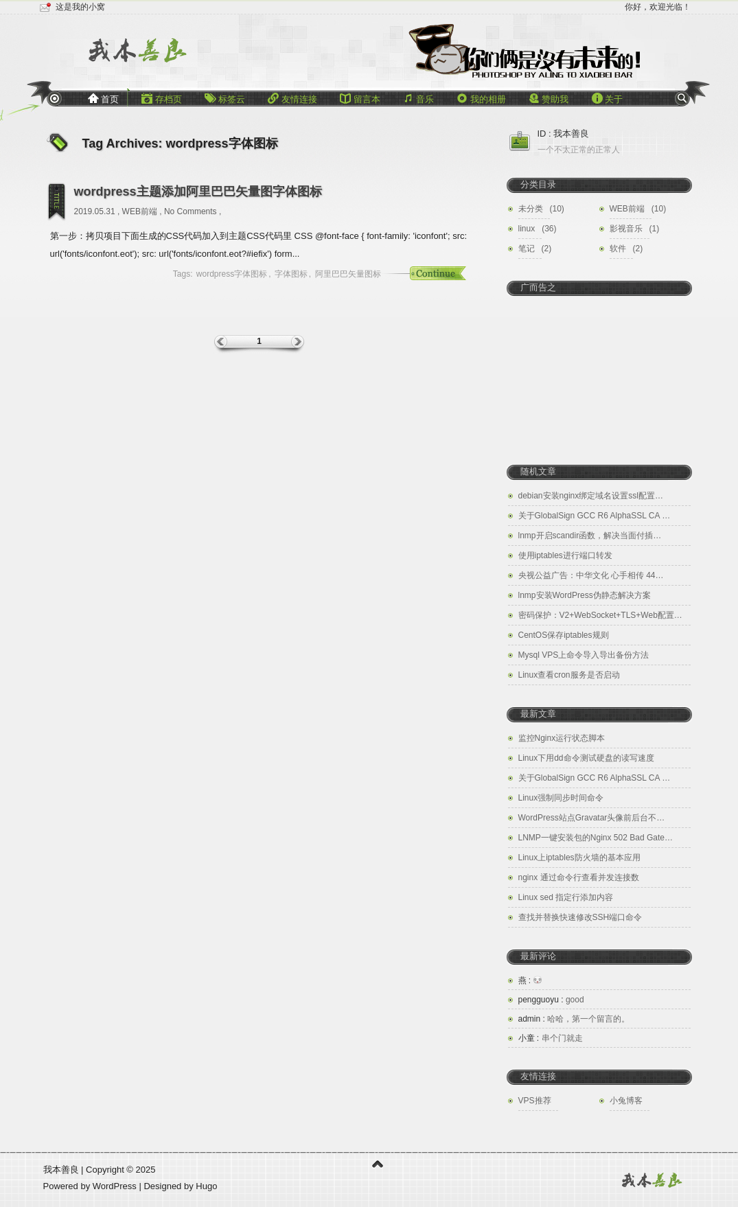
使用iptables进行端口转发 (565, 555)
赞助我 (549, 98)
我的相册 (481, 98)
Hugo (206, 1186)
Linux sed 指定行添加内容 (566, 897)
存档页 (161, 98)
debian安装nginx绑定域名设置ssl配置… (590, 496)
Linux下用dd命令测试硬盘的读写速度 (586, 758)
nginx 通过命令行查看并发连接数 (578, 877)
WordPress (116, 1186)
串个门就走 (550, 1038)
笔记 (526, 248)
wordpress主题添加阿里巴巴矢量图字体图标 (198, 191)
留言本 (360, 98)
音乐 (419, 98)
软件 (618, 248)
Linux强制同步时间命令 (561, 798)
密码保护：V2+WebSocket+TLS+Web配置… (600, 615)
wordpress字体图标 (231, 274)
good (551, 999)
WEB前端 (139, 211)
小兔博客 (626, 1100)
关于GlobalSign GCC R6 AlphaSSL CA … (594, 515)
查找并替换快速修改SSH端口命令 (580, 917)
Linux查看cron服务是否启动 (569, 675)
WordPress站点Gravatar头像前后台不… (591, 818)
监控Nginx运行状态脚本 (562, 738)
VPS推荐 (534, 1100)
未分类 (530, 209)
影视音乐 (626, 228)
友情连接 (292, 98)
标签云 (225, 98)
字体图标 (291, 274)
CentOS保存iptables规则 (563, 635)
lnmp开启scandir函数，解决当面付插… (590, 535)
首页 (103, 98)
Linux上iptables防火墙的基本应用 (579, 857)
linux (526, 228)
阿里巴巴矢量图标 (348, 274)
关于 (607, 98)
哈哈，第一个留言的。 (574, 1019)
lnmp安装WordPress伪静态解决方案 (584, 595)
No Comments (190, 211)
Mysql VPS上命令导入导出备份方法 (583, 655)
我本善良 (61, 1169)
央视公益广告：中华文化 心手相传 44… (591, 575)
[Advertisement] (599, 370)
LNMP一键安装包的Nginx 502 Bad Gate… (595, 837)
